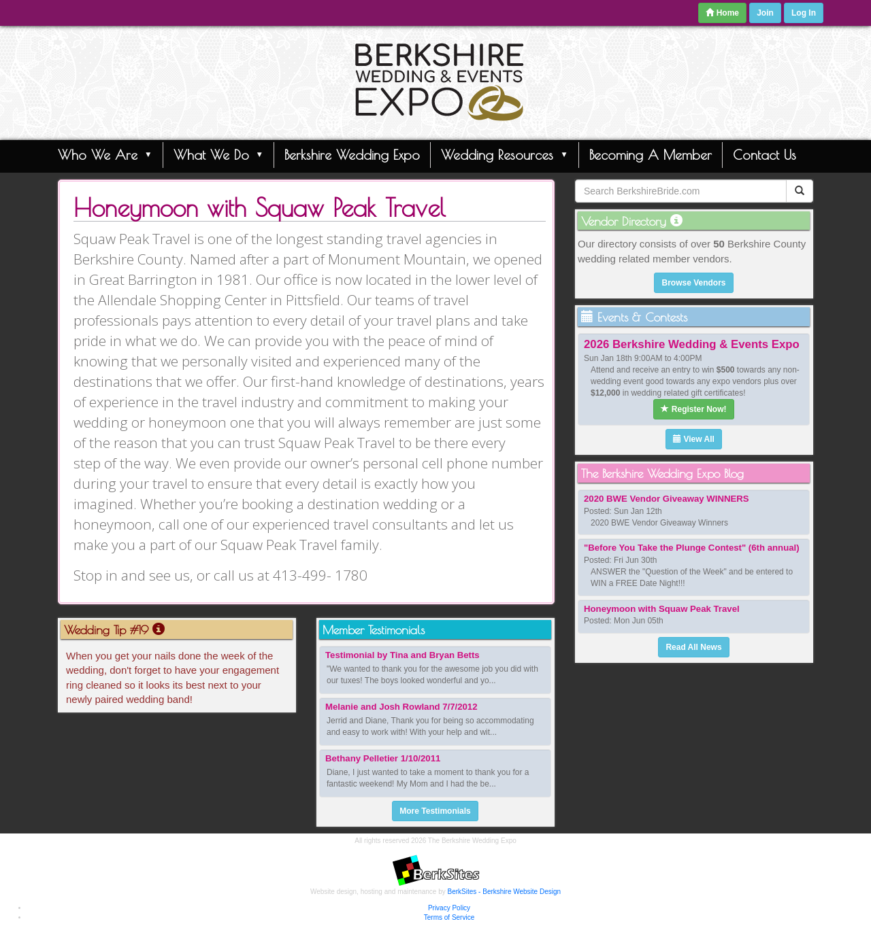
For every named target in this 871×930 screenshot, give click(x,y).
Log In (803, 13)
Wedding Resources (504, 154)
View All (693, 439)
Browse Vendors (693, 283)
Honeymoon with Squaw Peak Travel (662, 609)
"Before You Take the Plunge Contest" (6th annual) (692, 547)
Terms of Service (449, 917)
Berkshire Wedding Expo (352, 154)
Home (722, 13)
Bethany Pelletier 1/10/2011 (382, 758)
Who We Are (105, 154)
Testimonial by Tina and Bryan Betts (402, 655)
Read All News (693, 647)
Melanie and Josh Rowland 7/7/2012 (401, 707)
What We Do (219, 154)
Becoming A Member (650, 154)
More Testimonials (434, 811)
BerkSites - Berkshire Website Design (504, 891)
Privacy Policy (449, 908)
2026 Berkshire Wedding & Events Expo (692, 344)
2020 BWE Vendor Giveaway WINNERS (666, 499)
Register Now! (693, 409)
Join (765, 13)
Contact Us (764, 154)
